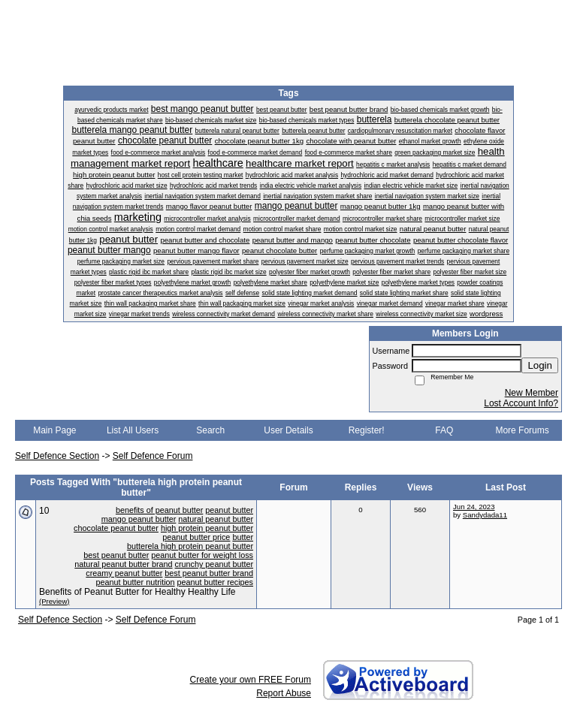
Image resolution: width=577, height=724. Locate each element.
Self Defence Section (57, 456)
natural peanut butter (215, 518)
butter (242, 536)
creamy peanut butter (124, 573)
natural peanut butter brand (123, 564)
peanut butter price (196, 536)
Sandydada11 (485, 515)
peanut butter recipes (215, 582)
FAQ (444, 430)
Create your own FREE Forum (250, 679)
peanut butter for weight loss (202, 555)
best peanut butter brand (209, 573)
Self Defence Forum (153, 456)
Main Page (54, 430)
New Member (531, 393)
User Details (288, 430)
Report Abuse (283, 693)
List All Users (133, 430)
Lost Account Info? (521, 403)
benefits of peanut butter (159, 509)
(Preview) (54, 601)
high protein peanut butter (207, 527)
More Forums (521, 430)
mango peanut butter (139, 518)
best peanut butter (116, 555)
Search (210, 430)
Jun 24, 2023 (473, 506)
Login (539, 365)
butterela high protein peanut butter (190, 546)
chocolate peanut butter (116, 527)
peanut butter (229, 509)
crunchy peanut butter (214, 564)
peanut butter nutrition (135, 582)
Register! (367, 430)
